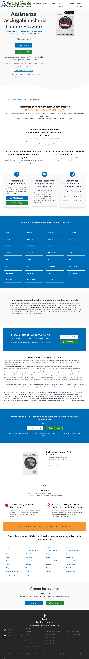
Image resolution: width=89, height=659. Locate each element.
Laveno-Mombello (52, 561)
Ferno (7, 557)
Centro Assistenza (11, 99)
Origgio (8, 568)
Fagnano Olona (71, 554)
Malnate (28, 564)
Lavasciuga (70, 373)
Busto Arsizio (70, 547)
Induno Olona (30, 561)
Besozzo (48, 547)
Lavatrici (6, 373)
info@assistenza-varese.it (13, 636)
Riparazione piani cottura (74, 635)
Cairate (8, 550)
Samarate (29, 568)
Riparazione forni (51, 635)
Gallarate (29, 557)
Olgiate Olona (70, 564)
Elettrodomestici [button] (41, 4)
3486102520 (23, 45)
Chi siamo (61, 5)
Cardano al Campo (32, 550)
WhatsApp (23, 51)
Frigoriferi (21, 373)
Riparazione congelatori (53, 632)
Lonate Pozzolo (23, 99)
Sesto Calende (70, 568)
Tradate (28, 571)
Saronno (48, 568)
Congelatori (61, 373)
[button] (6, 308)
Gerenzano (69, 557)
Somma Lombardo (12, 571)
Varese (8, 547)
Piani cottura (42, 373)
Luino (7, 564)
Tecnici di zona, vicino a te (23, 70)
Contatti (71, 4)
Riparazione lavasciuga (53, 641)
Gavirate (48, 557)
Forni (35, 373)
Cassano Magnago (72, 550)
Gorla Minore (10, 561)
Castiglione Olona (31, 554)
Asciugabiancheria (52, 373)
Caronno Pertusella (52, 550)
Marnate (48, 564)
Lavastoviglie (14, 373)
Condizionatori (29, 373)
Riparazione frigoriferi (52, 638)
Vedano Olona (70, 571)
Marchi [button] (54, 4)
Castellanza (9, 554)
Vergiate (28, 575)
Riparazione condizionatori (33, 646)
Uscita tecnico (79, 5)
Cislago (48, 554)
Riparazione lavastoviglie (53, 644)
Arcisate (28, 547)
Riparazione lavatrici (73, 632)
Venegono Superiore (12, 575)
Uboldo (48, 571)
